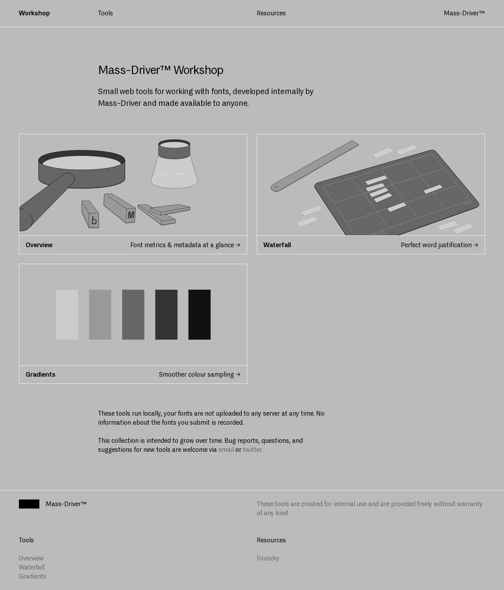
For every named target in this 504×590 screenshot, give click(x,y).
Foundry (268, 558)
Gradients (32, 576)
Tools (105, 13)
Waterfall (31, 567)
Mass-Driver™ (464, 13)
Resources (271, 13)
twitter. (253, 450)
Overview (31, 558)
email (226, 450)
